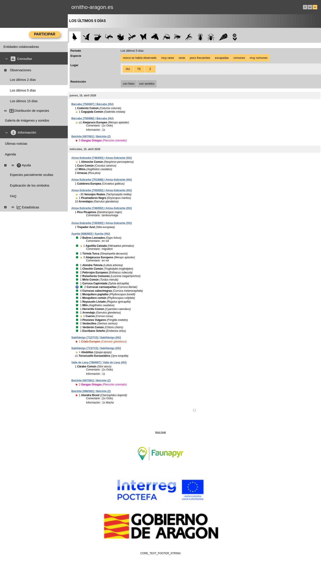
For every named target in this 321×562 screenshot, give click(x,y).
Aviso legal (160, 432)
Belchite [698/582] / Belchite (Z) (91, 391)
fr (305, 7)
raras (182, 57)
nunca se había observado (139, 57)
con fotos (128, 83)
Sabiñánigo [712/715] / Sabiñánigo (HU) (96, 337)
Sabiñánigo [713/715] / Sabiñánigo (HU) (96, 348)
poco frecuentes (200, 57)
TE (139, 69)
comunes (239, 57)
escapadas (222, 57)
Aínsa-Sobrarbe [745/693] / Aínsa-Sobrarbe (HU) (101, 223)
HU (128, 69)
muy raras (167, 57)
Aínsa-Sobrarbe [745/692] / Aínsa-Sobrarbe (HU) (101, 190)
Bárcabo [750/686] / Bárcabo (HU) (92, 118)
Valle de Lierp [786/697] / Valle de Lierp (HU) (99, 362)
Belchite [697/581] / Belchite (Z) (91, 136)
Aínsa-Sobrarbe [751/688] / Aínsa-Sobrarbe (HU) (101, 179)
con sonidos (146, 83)
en (310, 7)
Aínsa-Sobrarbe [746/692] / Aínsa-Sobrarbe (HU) (101, 208)
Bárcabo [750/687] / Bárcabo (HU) (92, 104)
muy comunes (259, 57)
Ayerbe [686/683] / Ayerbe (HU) (90, 233)
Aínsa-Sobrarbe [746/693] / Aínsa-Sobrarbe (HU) (101, 157)
